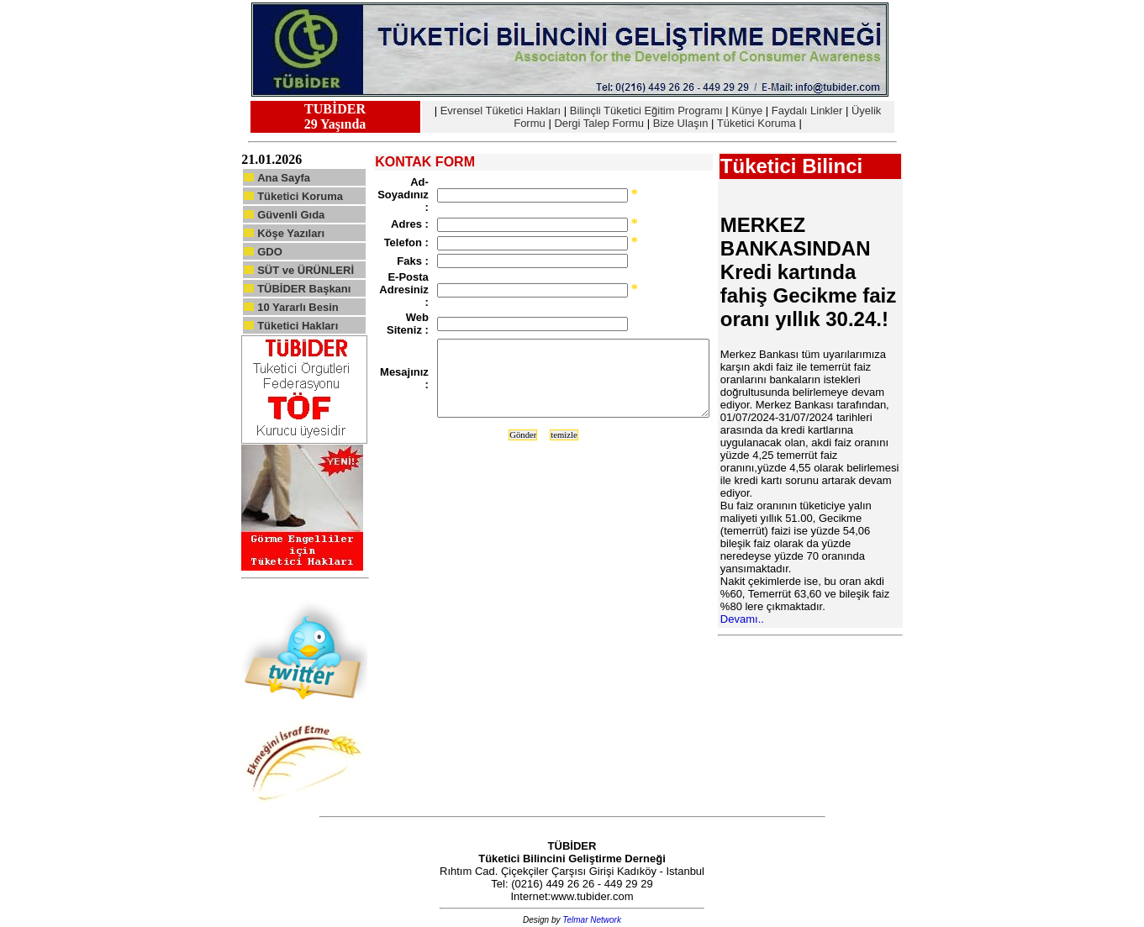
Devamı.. (742, 619)
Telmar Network (591, 919)
